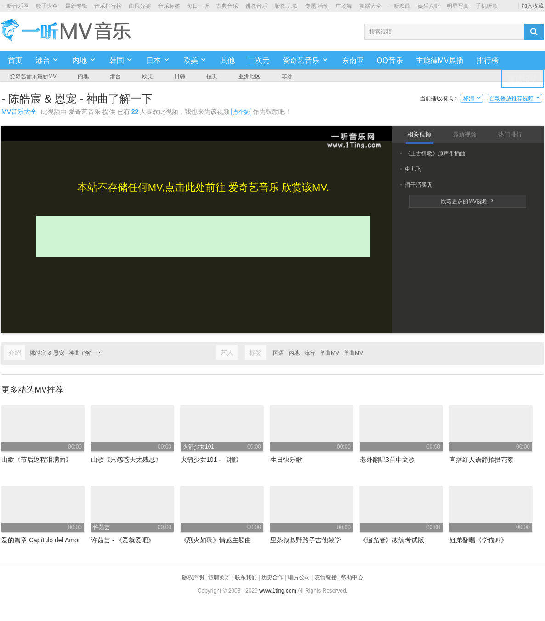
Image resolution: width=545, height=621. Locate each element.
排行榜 (488, 60)
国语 (278, 353)
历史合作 (272, 577)
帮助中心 (352, 577)
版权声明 (193, 577)
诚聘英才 (219, 577)
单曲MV (329, 353)
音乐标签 (169, 6)
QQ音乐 (390, 60)
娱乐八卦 (429, 6)
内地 (294, 353)
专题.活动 (317, 6)
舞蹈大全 (370, 6)
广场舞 (343, 6)
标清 (472, 98)
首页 (15, 60)
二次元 (259, 60)
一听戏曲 (399, 6)
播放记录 (522, 79)
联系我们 (246, 577)
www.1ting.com (277, 590)
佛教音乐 (256, 6)
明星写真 (458, 6)
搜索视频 (380, 31)
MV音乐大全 (19, 111)
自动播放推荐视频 (514, 98)
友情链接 (326, 577)
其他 (227, 60)
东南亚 (353, 60)
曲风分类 (140, 6)
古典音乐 (227, 6)
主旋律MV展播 (440, 60)
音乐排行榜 (108, 6)
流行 (309, 353)
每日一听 (198, 6)
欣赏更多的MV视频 (467, 201)
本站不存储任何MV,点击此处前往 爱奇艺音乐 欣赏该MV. (203, 187)
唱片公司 (299, 577)
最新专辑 (76, 6)
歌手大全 (47, 6)
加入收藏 (533, 6)
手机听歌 (487, 6)
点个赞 (241, 112)
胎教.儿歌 (286, 6)
